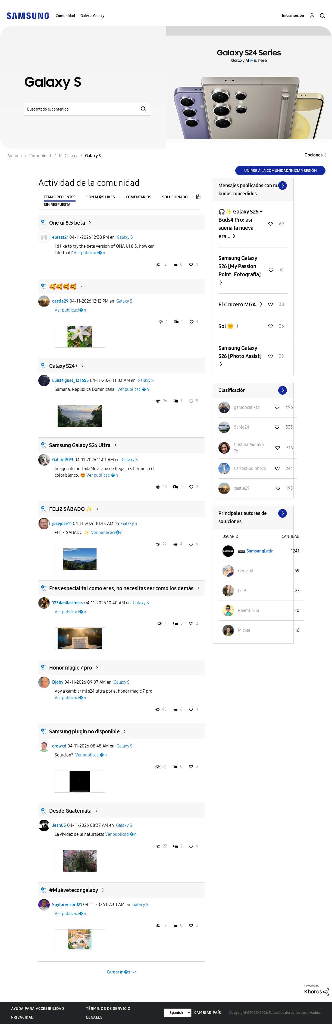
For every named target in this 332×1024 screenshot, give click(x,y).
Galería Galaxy (92, 16)
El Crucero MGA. (238, 304)
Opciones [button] (313, 155)
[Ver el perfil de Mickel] (244, 630)
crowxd (59, 746)
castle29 (60, 301)
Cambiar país (207, 1012)
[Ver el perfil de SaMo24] (241, 427)
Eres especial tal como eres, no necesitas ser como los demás (121, 588)
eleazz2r (60, 237)
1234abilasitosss (67, 602)
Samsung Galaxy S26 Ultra (80, 445)
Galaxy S (125, 237)
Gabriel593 (62, 459)
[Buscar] (87, 109)
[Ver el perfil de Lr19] (242, 590)
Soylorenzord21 (67, 904)
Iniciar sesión (293, 15)
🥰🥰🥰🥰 (62, 286)
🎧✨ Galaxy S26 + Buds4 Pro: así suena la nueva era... (240, 224)
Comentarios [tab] (138, 197)
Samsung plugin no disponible (84, 731)
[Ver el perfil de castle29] (242, 488)
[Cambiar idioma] (178, 1013)
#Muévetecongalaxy (73, 890)
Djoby (57, 682)
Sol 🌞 (226, 326)
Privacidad (22, 1017)
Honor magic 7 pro (70, 667)
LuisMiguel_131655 (70, 380)
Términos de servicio (108, 1008)
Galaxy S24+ (63, 366)
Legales (94, 1017)
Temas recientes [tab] (60, 197)
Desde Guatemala (70, 811)
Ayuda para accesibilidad (37, 1008)
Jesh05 (59, 825)
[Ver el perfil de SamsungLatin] (260, 551)
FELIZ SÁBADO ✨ (71, 509)
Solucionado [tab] (175, 197)
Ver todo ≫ (253, 185)
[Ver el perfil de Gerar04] (245, 570)
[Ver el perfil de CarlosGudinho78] (250, 468)
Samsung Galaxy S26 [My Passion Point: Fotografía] (239, 266)
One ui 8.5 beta (67, 222)
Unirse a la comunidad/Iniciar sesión (280, 170)
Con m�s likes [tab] (100, 197)
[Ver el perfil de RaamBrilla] (248, 610)
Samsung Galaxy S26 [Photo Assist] (240, 352)
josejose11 (62, 523)
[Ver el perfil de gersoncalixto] (247, 407)
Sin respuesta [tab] (57, 204)
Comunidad (65, 16)
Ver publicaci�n (89, 252)
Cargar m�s (118, 972)
